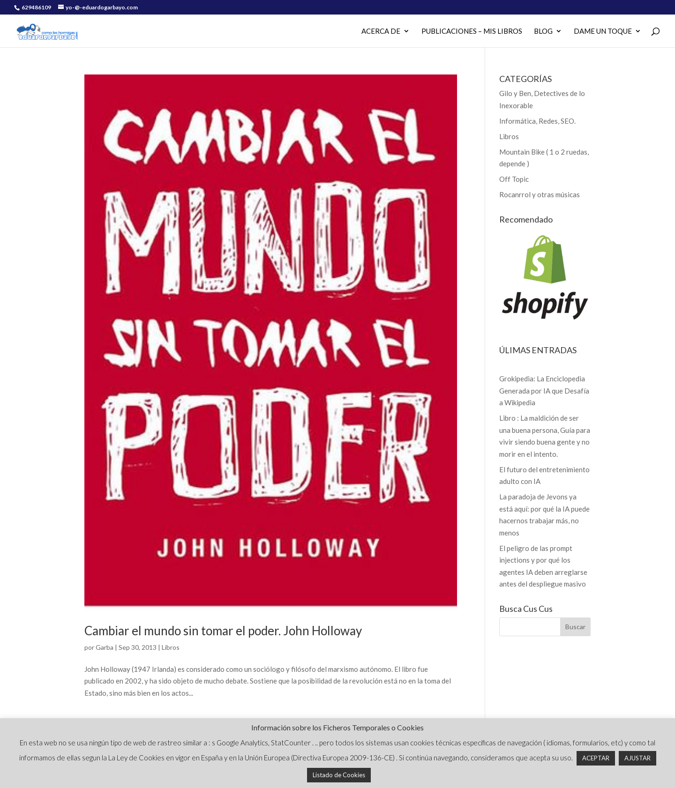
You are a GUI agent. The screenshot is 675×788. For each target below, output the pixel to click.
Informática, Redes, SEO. (537, 121)
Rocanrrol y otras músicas (539, 194)
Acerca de (380, 31)
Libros (171, 647)
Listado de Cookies (339, 775)
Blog (543, 31)
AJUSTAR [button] (637, 758)
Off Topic (514, 179)
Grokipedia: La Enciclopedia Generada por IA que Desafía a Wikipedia (544, 390)
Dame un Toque (603, 31)
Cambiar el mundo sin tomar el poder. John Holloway (223, 630)
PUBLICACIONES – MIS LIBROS (471, 31)
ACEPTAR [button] (595, 758)
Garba (104, 647)
